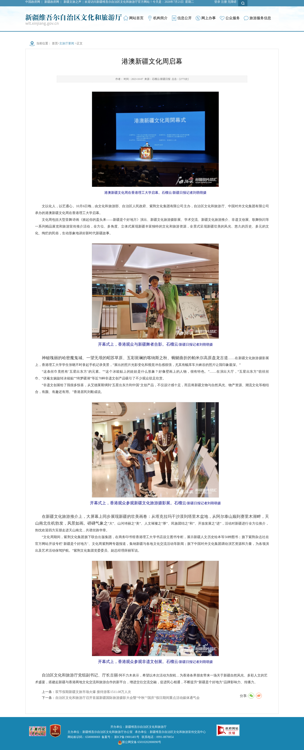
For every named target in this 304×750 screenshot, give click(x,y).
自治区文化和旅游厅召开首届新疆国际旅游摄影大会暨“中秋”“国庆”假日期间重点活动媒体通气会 (127, 698)
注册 (224, 1)
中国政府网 (32, 1)
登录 (217, 1)
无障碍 (232, 1)
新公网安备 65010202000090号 (138, 742)
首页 (55, 43)
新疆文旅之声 (72, 1)
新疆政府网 (51, 1)
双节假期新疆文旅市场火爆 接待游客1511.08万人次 (93, 692)
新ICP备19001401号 (127, 737)
